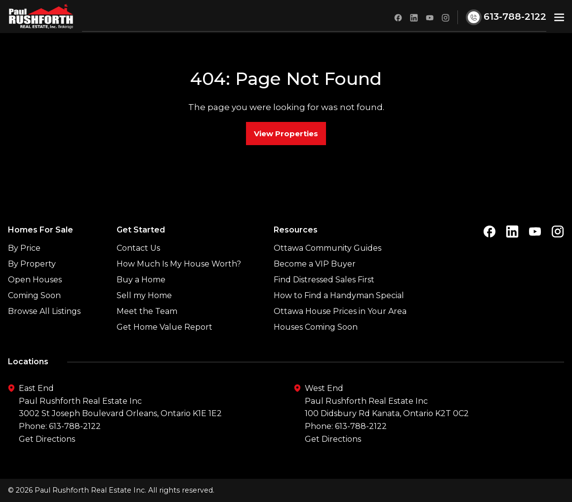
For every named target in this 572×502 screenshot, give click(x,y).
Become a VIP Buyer (315, 264)
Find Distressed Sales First (324, 279)
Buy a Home (141, 279)
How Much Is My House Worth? (179, 264)
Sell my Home (144, 295)
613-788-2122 (75, 426)
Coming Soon (34, 295)
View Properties (286, 133)
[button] (559, 16)
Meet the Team (147, 311)
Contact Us (138, 248)
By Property (32, 264)
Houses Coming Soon (316, 327)
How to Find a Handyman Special (339, 295)
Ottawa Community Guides (327, 248)
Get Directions (47, 439)
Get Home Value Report (164, 327)
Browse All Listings (44, 311)
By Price (24, 248)
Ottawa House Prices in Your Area (340, 311)
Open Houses (35, 279)
